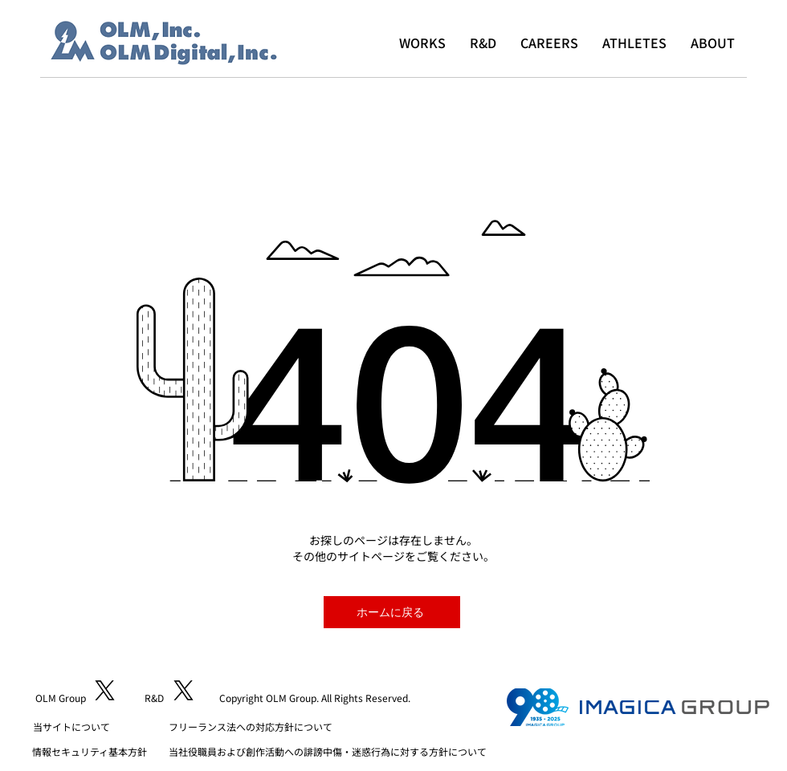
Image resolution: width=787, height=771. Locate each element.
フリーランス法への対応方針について (250, 726)
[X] (105, 690)
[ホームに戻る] (392, 612)
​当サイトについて (71, 726)
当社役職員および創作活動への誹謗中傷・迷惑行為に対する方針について (328, 751)
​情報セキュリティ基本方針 (89, 751)
